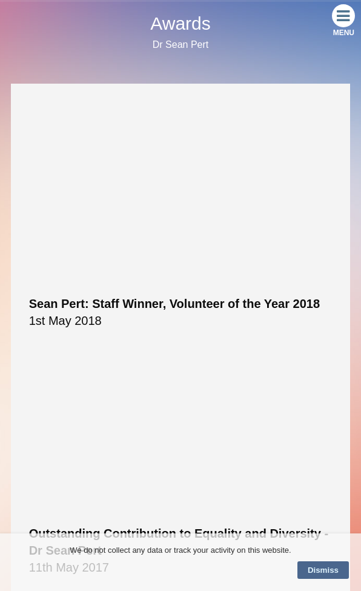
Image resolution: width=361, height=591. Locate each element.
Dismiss (323, 570)
